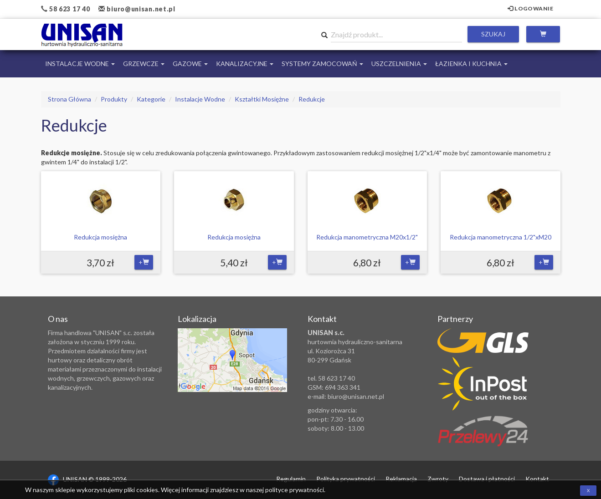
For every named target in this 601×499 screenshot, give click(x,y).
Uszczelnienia (399, 63)
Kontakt (537, 479)
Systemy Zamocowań (322, 63)
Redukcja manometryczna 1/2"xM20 (500, 237)
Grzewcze (143, 63)
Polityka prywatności (345, 479)
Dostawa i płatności (487, 479)
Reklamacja (401, 479)
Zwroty (437, 479)
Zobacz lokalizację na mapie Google (232, 360)
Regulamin (291, 479)
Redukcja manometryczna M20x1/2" (367, 237)
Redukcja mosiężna (100, 237)
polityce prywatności (294, 490)
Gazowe (190, 63)
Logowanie (531, 8)
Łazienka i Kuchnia (471, 63)
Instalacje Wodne (80, 63)
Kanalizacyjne (244, 63)
